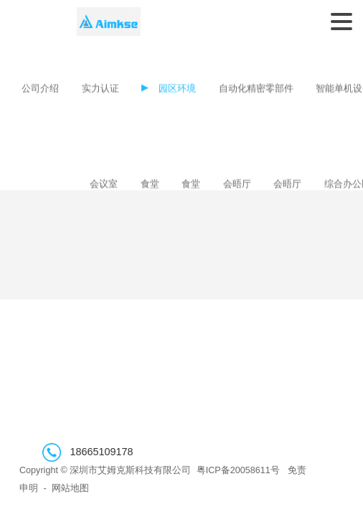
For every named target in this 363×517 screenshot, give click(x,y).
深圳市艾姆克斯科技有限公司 (109, 21)
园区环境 (177, 90)
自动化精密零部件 (256, 90)
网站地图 (70, 488)
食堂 (150, 185)
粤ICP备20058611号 (238, 470)
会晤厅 (237, 185)
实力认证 (100, 90)
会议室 (104, 185)
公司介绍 (40, 90)
